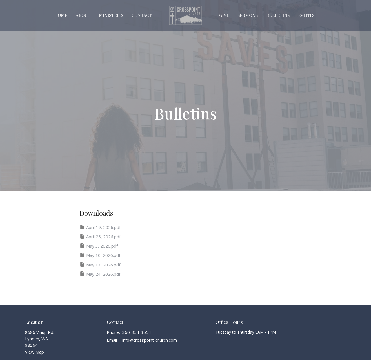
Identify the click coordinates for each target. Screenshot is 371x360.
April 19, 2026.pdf (100, 227)
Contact (142, 15)
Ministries (111, 15)
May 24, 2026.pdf (99, 274)
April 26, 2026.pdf (100, 236)
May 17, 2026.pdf (99, 264)
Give (224, 15)
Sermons (247, 15)
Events (306, 15)
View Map (34, 352)
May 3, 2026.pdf (98, 246)
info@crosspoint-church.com (149, 340)
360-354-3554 (136, 332)
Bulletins (278, 15)
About (83, 15)
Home (60, 15)
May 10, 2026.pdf (99, 255)
